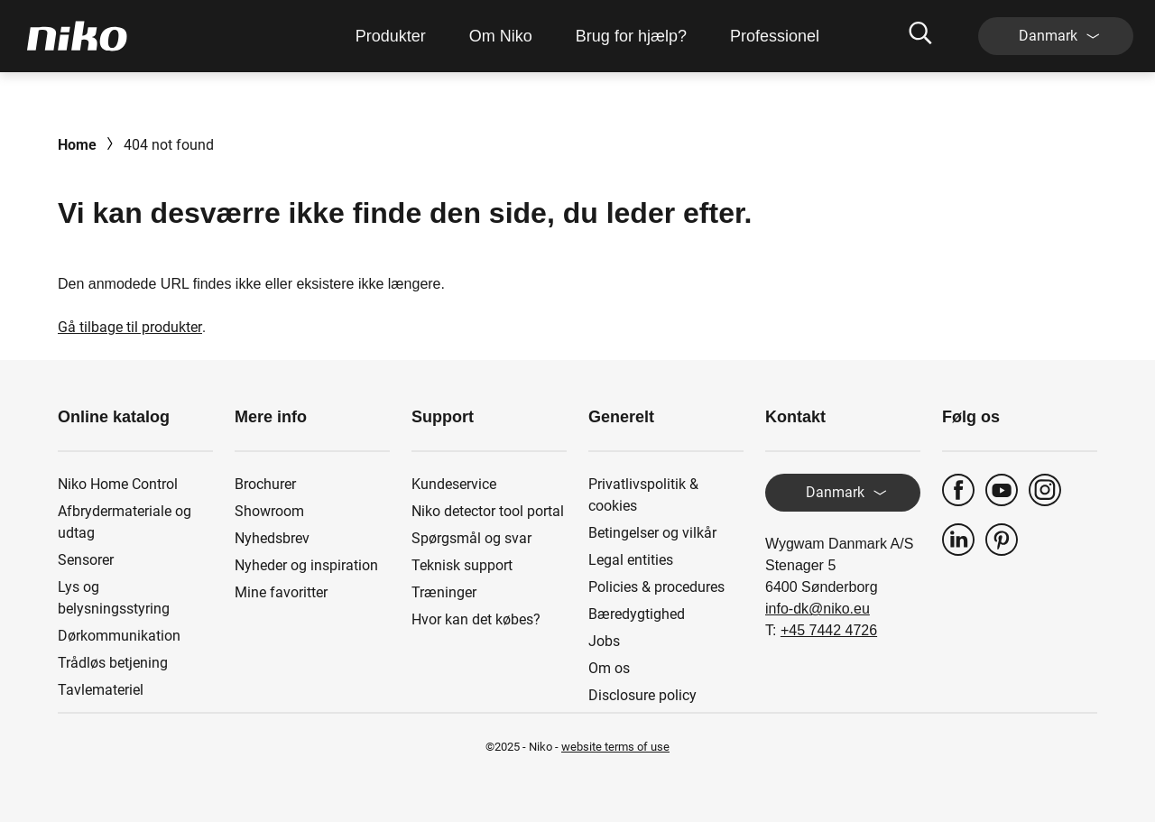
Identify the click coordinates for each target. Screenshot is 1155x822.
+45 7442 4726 (829, 630)
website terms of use (615, 746)
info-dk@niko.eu (817, 608)
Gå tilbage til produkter (130, 327)
